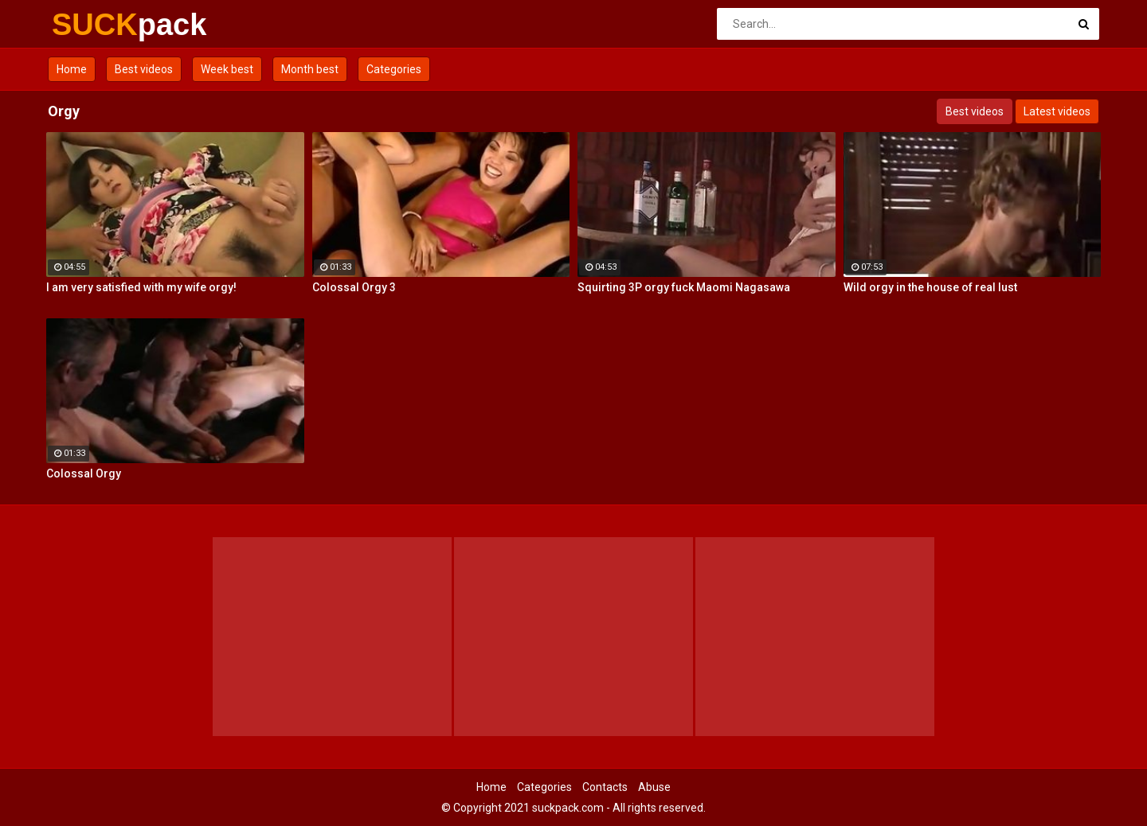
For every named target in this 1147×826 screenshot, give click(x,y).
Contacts (605, 787)
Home (72, 69)
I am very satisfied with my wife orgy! (141, 287)
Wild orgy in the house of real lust (930, 287)
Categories (393, 69)
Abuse (654, 787)
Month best (310, 69)
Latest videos (1057, 111)
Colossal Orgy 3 (354, 287)
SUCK (93, 24)
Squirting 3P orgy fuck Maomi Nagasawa (683, 287)
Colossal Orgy (83, 473)
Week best (227, 69)
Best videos (144, 69)
